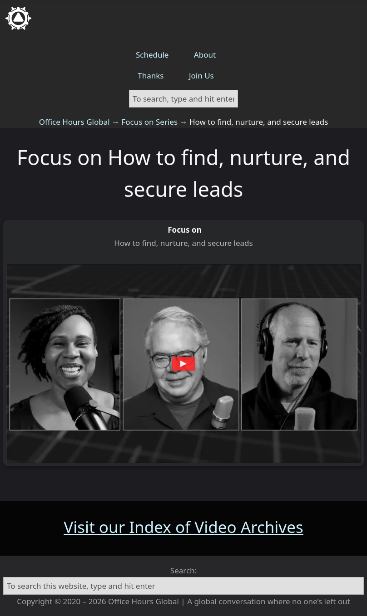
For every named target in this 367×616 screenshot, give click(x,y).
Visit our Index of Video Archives (183, 527)
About (205, 54)
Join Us (201, 75)
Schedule (152, 54)
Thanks (151, 75)
